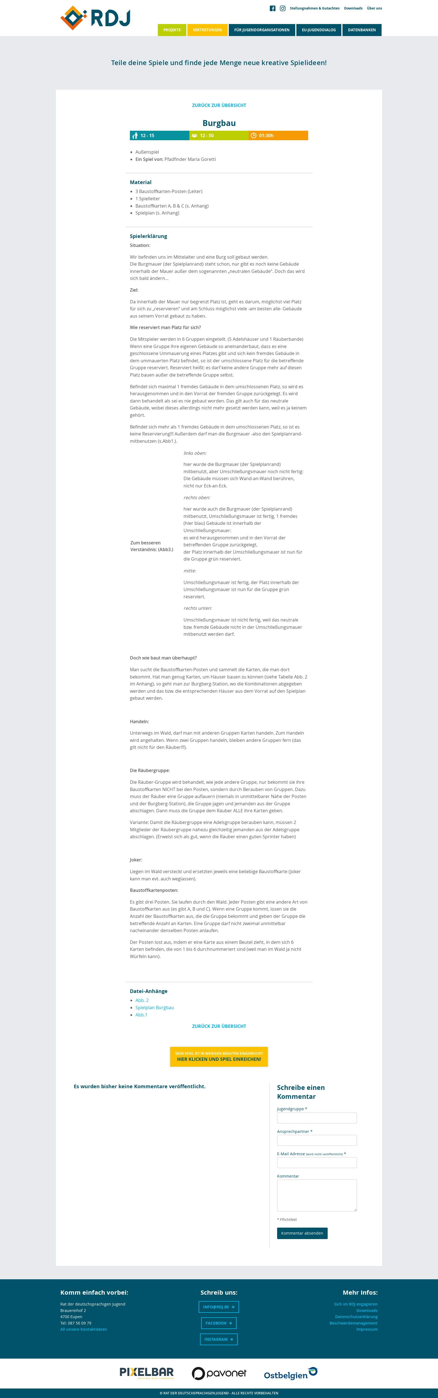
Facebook (216, 1323)
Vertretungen (207, 29)
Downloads (353, 8)
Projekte (172, 29)
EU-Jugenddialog (319, 29)
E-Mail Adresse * (311, 1153)
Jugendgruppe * (292, 1108)
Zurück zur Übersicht (219, 105)
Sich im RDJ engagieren (356, 1304)
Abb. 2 (142, 1000)
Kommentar (288, 1176)
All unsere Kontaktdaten (83, 1329)
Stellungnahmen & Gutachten (315, 8)
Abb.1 (141, 1015)
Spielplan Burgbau (154, 1007)
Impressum (367, 1329)
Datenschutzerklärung (356, 1316)
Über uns (374, 8)
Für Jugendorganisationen (262, 29)
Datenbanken (362, 29)
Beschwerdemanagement (354, 1323)
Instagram (216, 1339)
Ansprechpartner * (295, 1131)
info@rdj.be (216, 1306)
